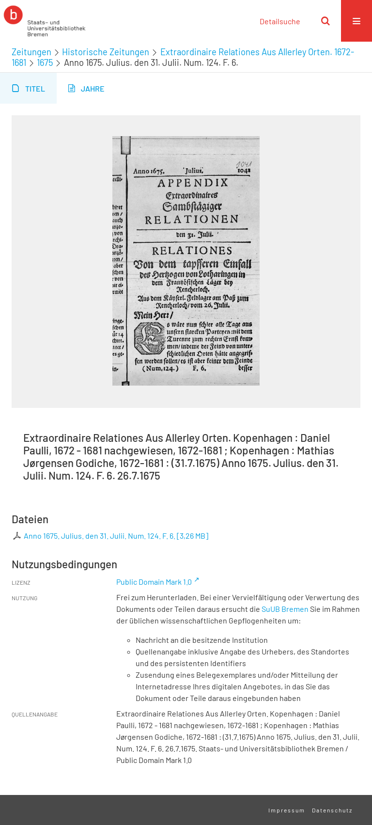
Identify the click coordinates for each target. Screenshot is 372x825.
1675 (45, 62)
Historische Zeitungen (105, 52)
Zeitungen (31, 52)
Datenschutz (332, 810)
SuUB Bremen (285, 608)
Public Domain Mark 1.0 (154, 581)
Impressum (286, 810)
